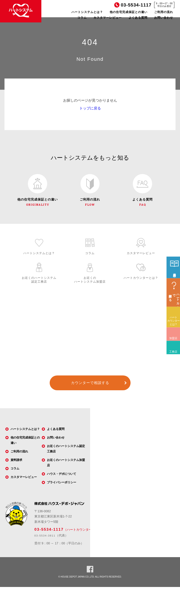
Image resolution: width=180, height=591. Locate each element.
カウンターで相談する (90, 385)
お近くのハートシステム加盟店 (66, 465)
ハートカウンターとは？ (173, 338)
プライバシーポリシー (63, 486)
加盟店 (172, 352)
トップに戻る (90, 108)
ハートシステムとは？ (87, 12)
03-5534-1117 (49, 533)
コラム (82, 17)
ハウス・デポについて (63, 477)
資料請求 (17, 468)
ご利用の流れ (163, 12)
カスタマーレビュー (107, 17)
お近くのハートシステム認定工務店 (66, 451)
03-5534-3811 (45, 539)
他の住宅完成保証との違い (128, 12)
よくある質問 (138, 17)
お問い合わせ (163, 17)
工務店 (172, 365)
